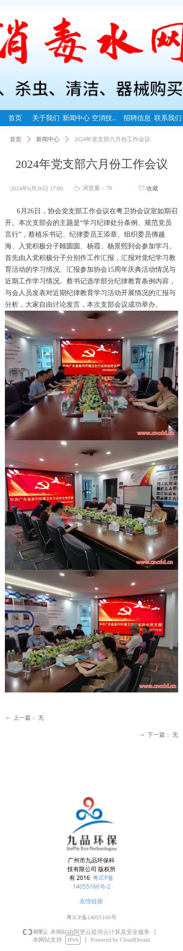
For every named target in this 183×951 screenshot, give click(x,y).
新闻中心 (48, 139)
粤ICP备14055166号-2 (93, 882)
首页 (15, 139)
